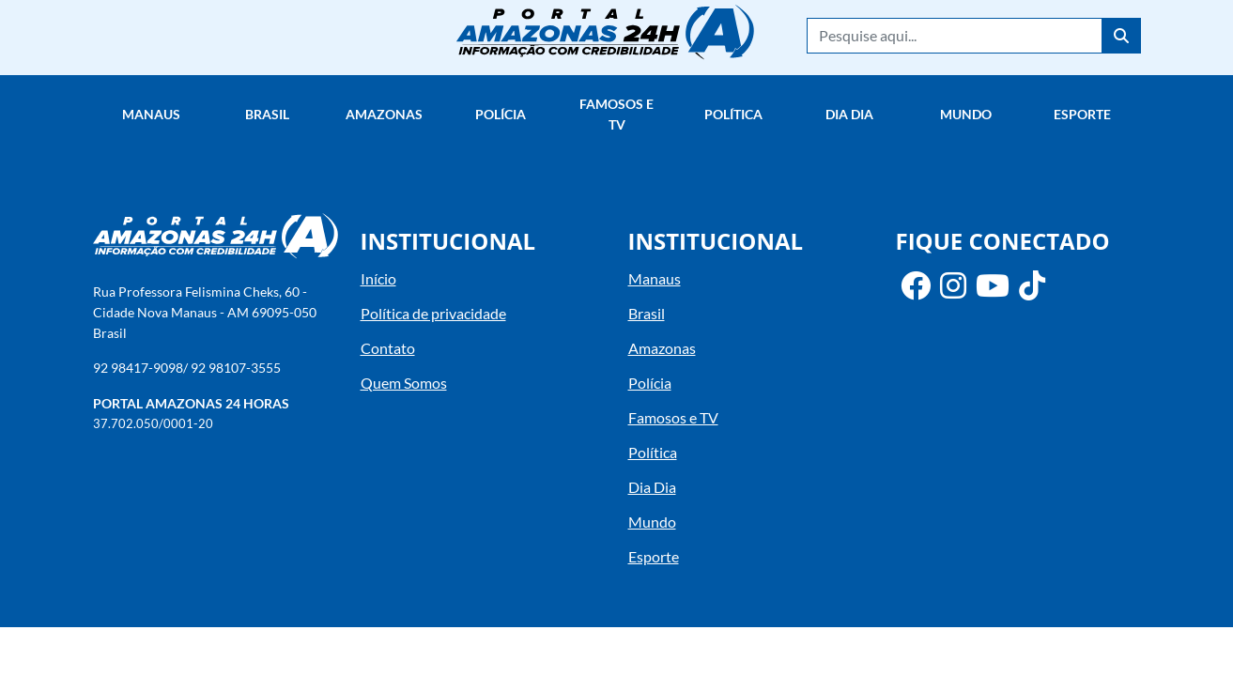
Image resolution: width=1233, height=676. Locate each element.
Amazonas (384, 114)
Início (378, 278)
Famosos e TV (616, 114)
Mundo (966, 114)
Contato (388, 348)
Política (733, 114)
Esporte (1082, 114)
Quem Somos (404, 383)
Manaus (151, 114)
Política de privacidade (433, 313)
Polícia (500, 114)
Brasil (267, 114)
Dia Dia (849, 114)
